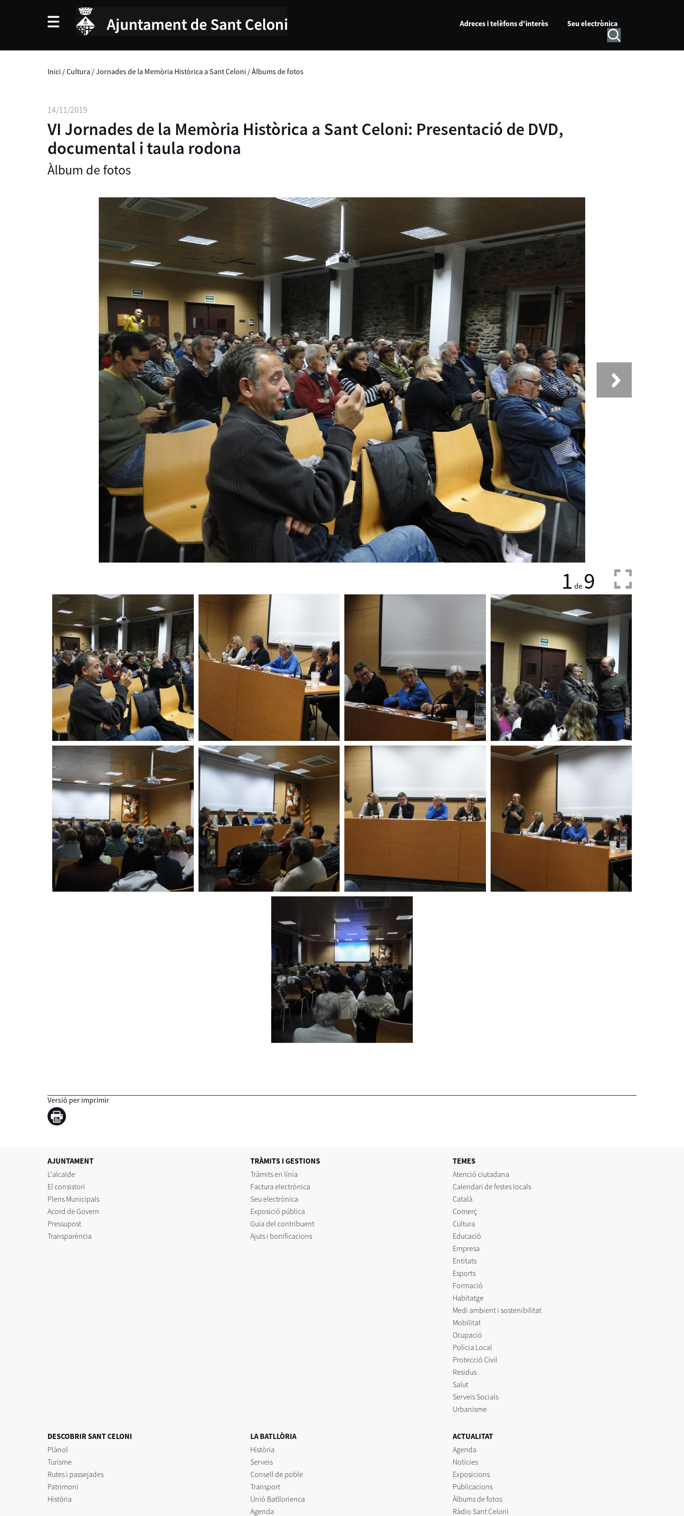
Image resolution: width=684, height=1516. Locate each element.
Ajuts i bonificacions (281, 1236)
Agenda (464, 1449)
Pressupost (64, 1223)
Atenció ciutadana (481, 1174)
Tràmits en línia (274, 1174)
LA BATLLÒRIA (273, 1436)
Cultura (78, 71)
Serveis (261, 1462)
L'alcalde (61, 1174)
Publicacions (473, 1486)
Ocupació (467, 1335)
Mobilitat (467, 1322)
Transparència (70, 1236)
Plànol (58, 1449)
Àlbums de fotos (278, 71)
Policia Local (472, 1347)
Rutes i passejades (76, 1474)
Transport (265, 1486)
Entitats (464, 1260)
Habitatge (468, 1297)
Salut (460, 1384)
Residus (464, 1372)
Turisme (60, 1462)
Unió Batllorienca (277, 1499)
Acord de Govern (73, 1211)
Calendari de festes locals (492, 1186)
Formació (468, 1285)
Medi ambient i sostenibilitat (497, 1310)
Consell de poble (276, 1474)
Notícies (465, 1462)
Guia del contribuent (282, 1223)
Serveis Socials (475, 1396)
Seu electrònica (592, 23)
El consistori (66, 1186)
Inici (54, 71)
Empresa (466, 1248)
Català (463, 1199)
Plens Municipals (73, 1199)
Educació (467, 1236)
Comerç (465, 1211)
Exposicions (471, 1474)
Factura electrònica (280, 1186)
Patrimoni (63, 1486)
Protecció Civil (475, 1359)
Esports (464, 1273)
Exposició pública (277, 1211)
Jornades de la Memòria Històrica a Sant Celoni (171, 71)
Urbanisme (470, 1409)
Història (60, 1499)
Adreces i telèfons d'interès (504, 23)
